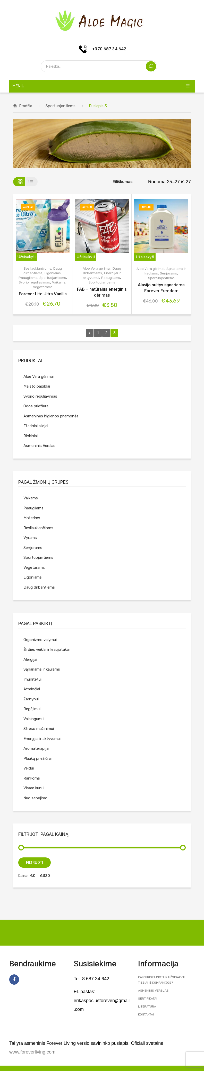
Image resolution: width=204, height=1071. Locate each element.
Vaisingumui (33, 719)
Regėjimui (31, 709)
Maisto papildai (36, 386)
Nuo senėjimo (35, 798)
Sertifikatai (147, 998)
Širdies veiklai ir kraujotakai (46, 649)
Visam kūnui (33, 788)
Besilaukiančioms (37, 268)
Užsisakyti (26, 256)
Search (151, 66)
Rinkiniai (30, 436)
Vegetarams (43, 287)
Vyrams (30, 537)
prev (90, 333)
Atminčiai (31, 689)
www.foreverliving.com (32, 1052)
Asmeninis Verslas (39, 445)
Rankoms (31, 778)
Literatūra (147, 1006)
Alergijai (30, 659)
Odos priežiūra (35, 406)
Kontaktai (146, 1014)
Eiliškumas (123, 181)
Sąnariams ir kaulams (41, 669)
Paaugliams (28, 278)
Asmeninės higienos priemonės (51, 416)
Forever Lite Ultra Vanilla (43, 293)
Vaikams (58, 282)
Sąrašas (32, 181)
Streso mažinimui (38, 728)
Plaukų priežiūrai (37, 758)
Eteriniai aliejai (35, 426)
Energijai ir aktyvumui (42, 738)
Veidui (28, 768)
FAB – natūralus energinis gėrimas (102, 292)
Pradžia (25, 106)
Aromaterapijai (36, 748)
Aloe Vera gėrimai (96, 268)
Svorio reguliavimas (34, 282)
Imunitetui (32, 679)
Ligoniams (53, 273)
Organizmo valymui (40, 639)
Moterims (31, 518)
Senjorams (168, 273)
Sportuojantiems (60, 106)
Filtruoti (34, 863)
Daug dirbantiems (39, 587)
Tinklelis (19, 181)
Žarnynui (31, 699)
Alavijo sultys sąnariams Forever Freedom (161, 287)
